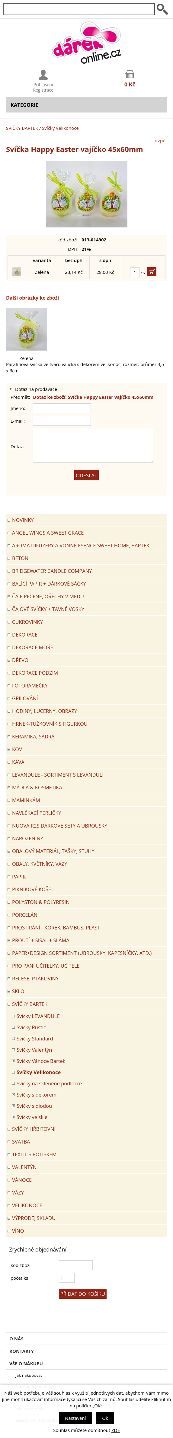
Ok (105, 1418)
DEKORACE (24, 634)
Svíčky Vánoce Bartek (41, 1060)
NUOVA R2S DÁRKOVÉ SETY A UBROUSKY (59, 825)
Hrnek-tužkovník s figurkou (50, 723)
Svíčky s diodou (34, 1105)
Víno (18, 1230)
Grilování (25, 698)
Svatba (21, 1141)
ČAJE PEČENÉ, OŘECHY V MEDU (48, 596)
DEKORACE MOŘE (32, 647)
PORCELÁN (24, 914)
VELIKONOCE (27, 1205)
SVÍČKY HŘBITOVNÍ (34, 1128)
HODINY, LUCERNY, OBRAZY (44, 710)
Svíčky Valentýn (34, 1049)
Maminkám (26, 800)
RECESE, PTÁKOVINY (35, 978)
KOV (17, 749)
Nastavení (75, 1418)
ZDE (115, 1430)
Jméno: (18, 408)
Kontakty (21, 1351)
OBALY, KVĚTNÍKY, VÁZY (39, 863)
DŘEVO (20, 660)
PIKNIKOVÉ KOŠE (31, 889)
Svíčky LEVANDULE (38, 1016)
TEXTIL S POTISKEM (34, 1154)
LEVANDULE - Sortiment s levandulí (58, 774)
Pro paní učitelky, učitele (46, 965)
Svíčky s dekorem (36, 1094)
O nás (16, 1339)
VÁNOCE (22, 1179)
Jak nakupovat (28, 1375)
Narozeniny (27, 838)
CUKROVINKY (27, 621)
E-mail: (18, 421)
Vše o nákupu (26, 1363)
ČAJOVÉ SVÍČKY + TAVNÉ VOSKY (48, 609)
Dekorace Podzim (35, 672)
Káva (18, 761)
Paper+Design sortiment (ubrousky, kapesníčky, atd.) (82, 952)
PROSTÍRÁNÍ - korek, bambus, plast (56, 927)
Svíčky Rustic (31, 1027)
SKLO (18, 991)
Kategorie (24, 104)
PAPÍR (19, 876)
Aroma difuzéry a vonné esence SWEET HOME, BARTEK (80, 545)
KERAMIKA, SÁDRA (33, 736)
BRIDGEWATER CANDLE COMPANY (52, 570)
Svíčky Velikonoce (60, 128)
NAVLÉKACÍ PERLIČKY (36, 812)
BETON (20, 558)
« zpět (161, 140)
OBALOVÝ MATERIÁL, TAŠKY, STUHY (53, 851)
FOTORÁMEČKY (30, 685)
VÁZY (18, 1192)
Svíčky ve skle (32, 1117)
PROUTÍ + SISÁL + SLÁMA (40, 940)
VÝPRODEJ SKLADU (34, 1218)
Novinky (23, 519)
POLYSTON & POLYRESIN (41, 902)
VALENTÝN (24, 1167)
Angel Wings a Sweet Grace (48, 532)
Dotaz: (17, 446)
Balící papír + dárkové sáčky (49, 583)
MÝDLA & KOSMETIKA (37, 787)
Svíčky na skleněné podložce (49, 1083)
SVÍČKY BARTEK (22, 128)
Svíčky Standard (35, 1038)
